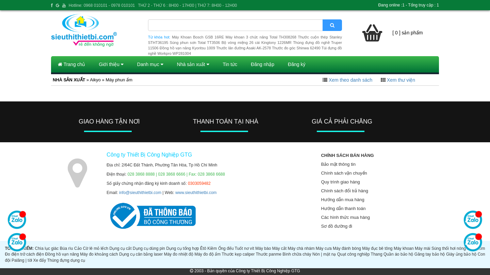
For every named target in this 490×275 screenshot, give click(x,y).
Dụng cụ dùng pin (149, 248)
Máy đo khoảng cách (99, 254)
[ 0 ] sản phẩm (407, 32)
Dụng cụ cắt (121, 248)
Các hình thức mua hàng (345, 217)
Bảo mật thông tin (338, 164)
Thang (376, 254)
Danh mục (150, 64)
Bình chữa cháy (296, 254)
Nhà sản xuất (193, 64)
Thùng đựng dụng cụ (66, 260)
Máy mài (422, 248)
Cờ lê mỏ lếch (96, 248)
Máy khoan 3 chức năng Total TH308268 (261, 37)
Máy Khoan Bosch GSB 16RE (198, 37)
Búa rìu (66, 248)
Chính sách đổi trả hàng (344, 190)
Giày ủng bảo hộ (461, 254)
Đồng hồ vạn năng (62, 254)
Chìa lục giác (47, 248)
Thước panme (268, 254)
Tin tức (230, 64)
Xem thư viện (401, 80)
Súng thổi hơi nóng (448, 248)
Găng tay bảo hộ (429, 254)
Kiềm (212, 248)
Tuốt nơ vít (244, 248)
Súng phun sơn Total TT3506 (195, 43)
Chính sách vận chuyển (344, 173)
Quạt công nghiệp (353, 254)
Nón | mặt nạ (324, 254)
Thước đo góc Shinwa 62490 (296, 48)
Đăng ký (296, 64)
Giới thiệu (111, 64)
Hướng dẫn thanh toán (343, 208)
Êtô (203, 248)
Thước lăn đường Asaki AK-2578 (243, 48)
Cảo (78, 248)
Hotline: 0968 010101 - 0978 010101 (102, 5)
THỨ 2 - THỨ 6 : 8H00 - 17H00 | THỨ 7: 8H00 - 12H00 (187, 5)
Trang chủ (71, 64)
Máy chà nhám (301, 248)
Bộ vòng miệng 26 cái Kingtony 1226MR (257, 43)
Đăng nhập (262, 64)
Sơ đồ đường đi (336, 226)
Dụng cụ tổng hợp (182, 248)
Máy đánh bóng (347, 248)
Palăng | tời (22, 260)
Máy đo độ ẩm (207, 254)
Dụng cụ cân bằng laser (141, 254)
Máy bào (263, 248)
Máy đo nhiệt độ (178, 254)
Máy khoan (404, 248)
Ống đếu (226, 248)
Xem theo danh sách (350, 80)
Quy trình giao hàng (340, 181)
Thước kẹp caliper (238, 254)
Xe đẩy (39, 260)
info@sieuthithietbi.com (140, 192)
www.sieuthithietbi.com (195, 192)
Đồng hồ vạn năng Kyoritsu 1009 (187, 48)
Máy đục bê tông (377, 248)
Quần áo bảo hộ (398, 254)
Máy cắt (279, 248)
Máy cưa (324, 248)
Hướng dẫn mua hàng (342, 199)
